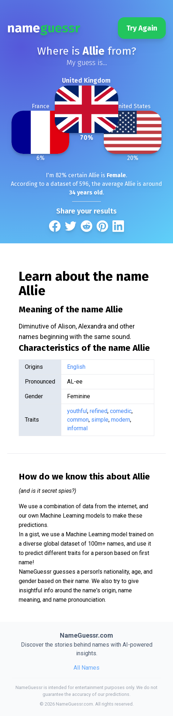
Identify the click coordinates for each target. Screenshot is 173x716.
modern (120, 419)
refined (98, 411)
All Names (86, 667)
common (78, 419)
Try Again (142, 28)
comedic (121, 411)
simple (99, 419)
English (76, 366)
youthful (77, 411)
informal (77, 428)
